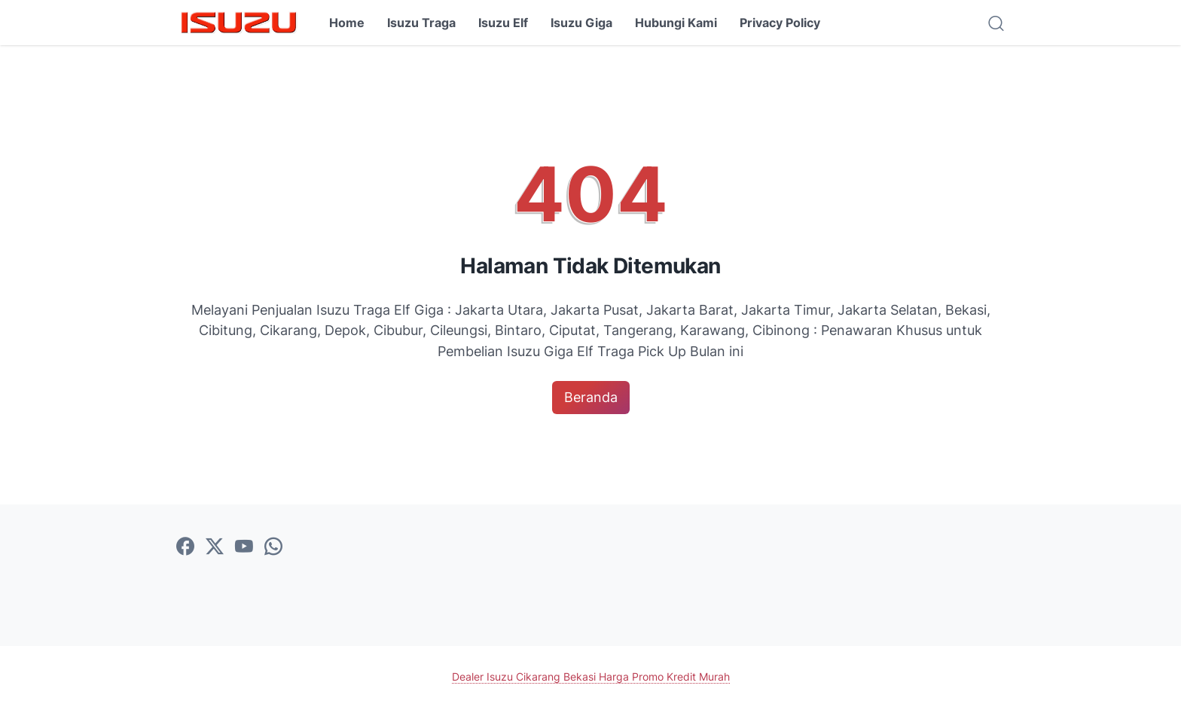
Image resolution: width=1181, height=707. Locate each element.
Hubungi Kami (676, 22)
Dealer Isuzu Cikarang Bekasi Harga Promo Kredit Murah (591, 676)
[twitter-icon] (215, 547)
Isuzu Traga (421, 22)
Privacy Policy (780, 22)
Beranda (591, 397)
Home (347, 22)
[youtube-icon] (244, 547)
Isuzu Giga (581, 22)
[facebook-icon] (185, 547)
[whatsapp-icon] (273, 547)
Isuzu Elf (503, 22)
